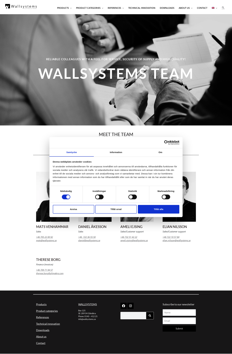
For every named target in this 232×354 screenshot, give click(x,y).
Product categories (47, 311)
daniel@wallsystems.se (89, 240)
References (42, 317)
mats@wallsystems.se (46, 240)
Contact (40, 343)
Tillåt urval (116, 209)
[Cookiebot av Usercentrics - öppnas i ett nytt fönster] (166, 142)
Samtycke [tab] (71, 152)
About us (41, 336)
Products (41, 304)
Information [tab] (116, 152)
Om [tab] (160, 152)
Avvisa (73, 209)
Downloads (42, 330)
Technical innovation (48, 324)
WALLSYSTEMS (87, 304)
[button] (223, 7)
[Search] (150, 315)
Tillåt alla (158, 209)
